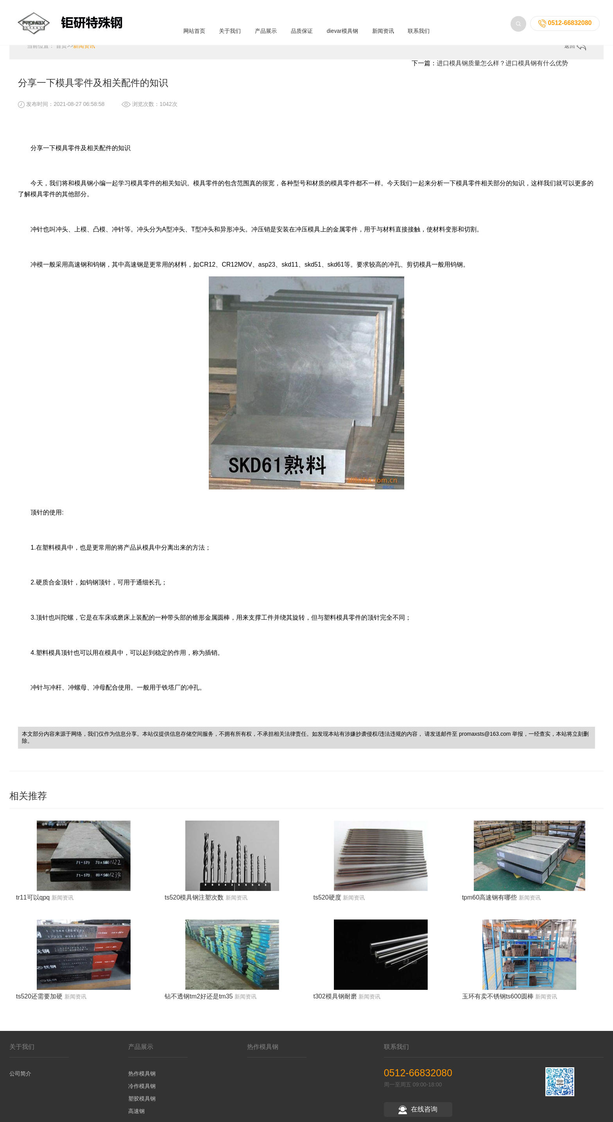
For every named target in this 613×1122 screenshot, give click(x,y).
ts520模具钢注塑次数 (194, 902)
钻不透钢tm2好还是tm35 (199, 1001)
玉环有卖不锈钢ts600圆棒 (498, 1001)
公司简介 (20, 1078)
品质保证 (302, 24)
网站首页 (194, 24)
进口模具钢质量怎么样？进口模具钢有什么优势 (502, 68)
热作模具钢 (142, 1078)
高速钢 (136, 1116)
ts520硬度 (327, 902)
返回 (575, 51)
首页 (61, 51)
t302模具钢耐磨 (335, 1001)
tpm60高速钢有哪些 (489, 902)
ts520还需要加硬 (39, 1001)
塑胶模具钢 (142, 1103)
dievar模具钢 (342, 24)
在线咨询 (417, 1114)
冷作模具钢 (142, 1091)
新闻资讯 (383, 24)
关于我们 (230, 24)
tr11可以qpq (33, 902)
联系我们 (419, 24)
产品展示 (266, 24)
